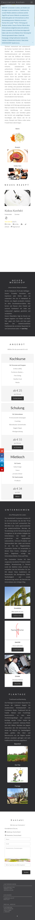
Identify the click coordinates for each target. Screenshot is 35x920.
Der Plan (17, 765)
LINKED (7, 911)
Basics (17, 128)
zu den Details (17, 649)
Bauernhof (17, 744)
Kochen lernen (17, 398)
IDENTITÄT (8, 888)
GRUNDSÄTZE (9, 887)
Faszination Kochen (13, 2)
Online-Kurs (17, 166)
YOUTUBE (8, 910)
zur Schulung (17, 447)
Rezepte (17, 147)
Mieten (17, 496)
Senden (26, 872)
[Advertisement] (17, 248)
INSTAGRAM (8, 908)
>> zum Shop (23, 328)
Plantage (17, 786)
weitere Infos (17, 615)
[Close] (32, 42)
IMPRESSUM (9, 890)
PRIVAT (7, 899)
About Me (17, 683)
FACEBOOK (8, 907)
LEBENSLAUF (9, 898)
